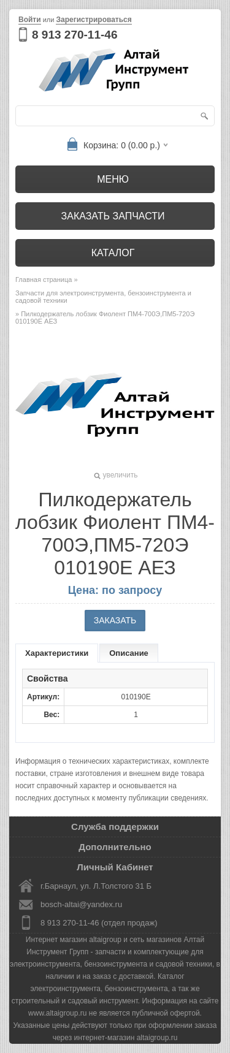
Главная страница (43, 279)
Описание (128, 653)
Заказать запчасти (113, 216)
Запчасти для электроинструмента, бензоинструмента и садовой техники (103, 296)
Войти (29, 19)
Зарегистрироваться (93, 19)
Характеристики (56, 653)
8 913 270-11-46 (74, 34)
